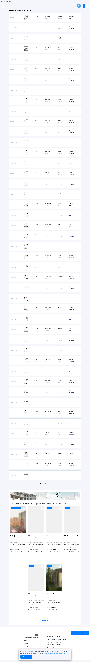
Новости (26, 643)
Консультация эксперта (80, 633)
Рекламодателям (51, 632)
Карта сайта (50, 647)
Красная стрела (60, 605)
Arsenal (21, 547)
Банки (26, 646)
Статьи (26, 640)
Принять (26, 657)
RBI (56, 547)
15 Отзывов (32, 613)
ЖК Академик (32, 536)
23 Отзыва (49, 613)
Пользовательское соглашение (56, 639)
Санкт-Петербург (7, 1)
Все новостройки (29, 635)
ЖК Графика (32, 594)
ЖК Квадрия (50, 536)
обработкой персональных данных (55, 653)
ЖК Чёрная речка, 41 (71, 536)
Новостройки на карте (31, 637)
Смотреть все (45, 620)
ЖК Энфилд (14, 536)
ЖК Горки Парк (51, 594)
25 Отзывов (14, 555)
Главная (26, 632)
